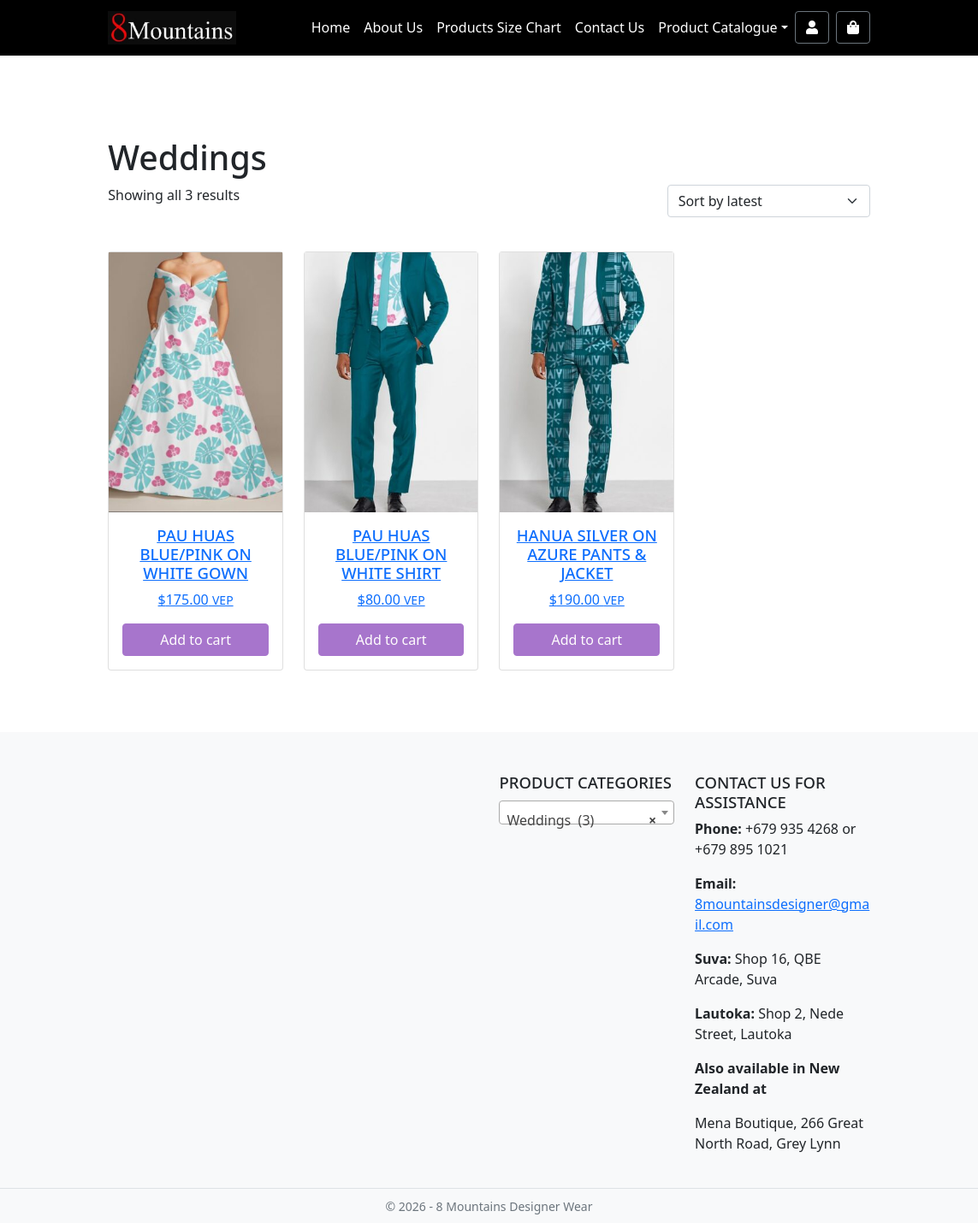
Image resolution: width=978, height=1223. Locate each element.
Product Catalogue (717, 27)
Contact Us (609, 27)
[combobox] (586, 812)
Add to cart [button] (195, 639)
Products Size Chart (498, 27)
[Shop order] (768, 201)
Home (331, 27)
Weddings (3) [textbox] (581, 820)
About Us (393, 27)
